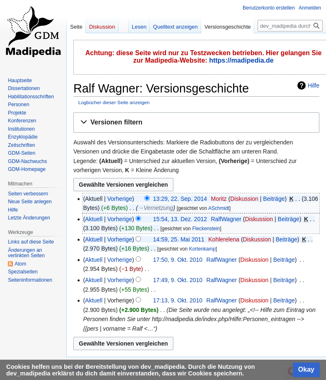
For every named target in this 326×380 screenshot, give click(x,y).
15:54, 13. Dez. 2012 (180, 219)
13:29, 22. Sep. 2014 (180, 198)
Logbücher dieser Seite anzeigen (114, 102)
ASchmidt (218, 208)
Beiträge (274, 198)
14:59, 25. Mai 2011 (178, 239)
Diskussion (244, 198)
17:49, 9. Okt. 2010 (177, 280)
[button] (196, 122)
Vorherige (119, 198)
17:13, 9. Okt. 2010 (177, 300)
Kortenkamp (202, 249)
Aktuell (93, 219)
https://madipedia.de (241, 60)
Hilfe (313, 85)
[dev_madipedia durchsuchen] (290, 26)
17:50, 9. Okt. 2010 (177, 259)
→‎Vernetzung (155, 208)
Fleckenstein (206, 228)
